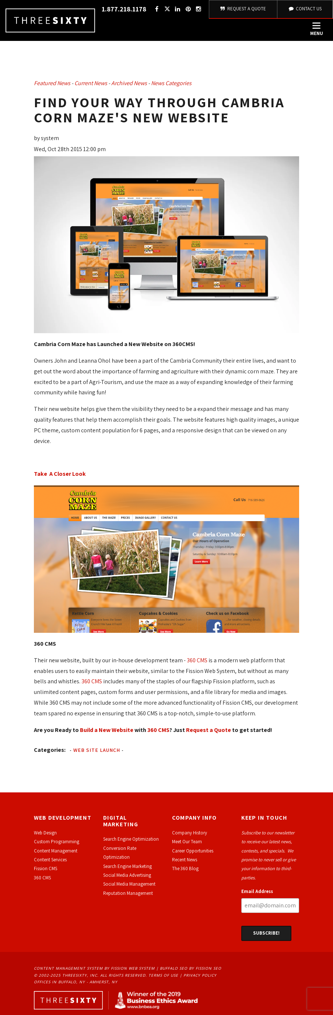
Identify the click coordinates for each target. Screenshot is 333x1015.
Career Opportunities (192, 851)
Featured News (52, 83)
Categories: (50, 750)
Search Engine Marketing (127, 866)
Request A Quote (243, 9)
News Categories (171, 83)
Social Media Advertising (127, 875)
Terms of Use (163, 975)
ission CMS (46, 868)
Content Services (50, 860)
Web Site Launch (96, 750)
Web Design (45, 833)
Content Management (55, 851)
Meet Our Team (187, 841)
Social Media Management (129, 884)
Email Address (257, 891)
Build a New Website (106, 730)
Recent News (184, 860)
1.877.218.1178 (124, 9)
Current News (90, 83)
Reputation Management (128, 893)
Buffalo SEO (173, 968)
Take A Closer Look (60, 474)
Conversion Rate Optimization (119, 852)
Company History (189, 833)
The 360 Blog (185, 868)
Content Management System (68, 968)
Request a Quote (208, 730)
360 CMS (197, 660)
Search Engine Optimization (131, 839)
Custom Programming (56, 841)
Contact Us (305, 9)
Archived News (129, 83)
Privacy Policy (200, 975)
